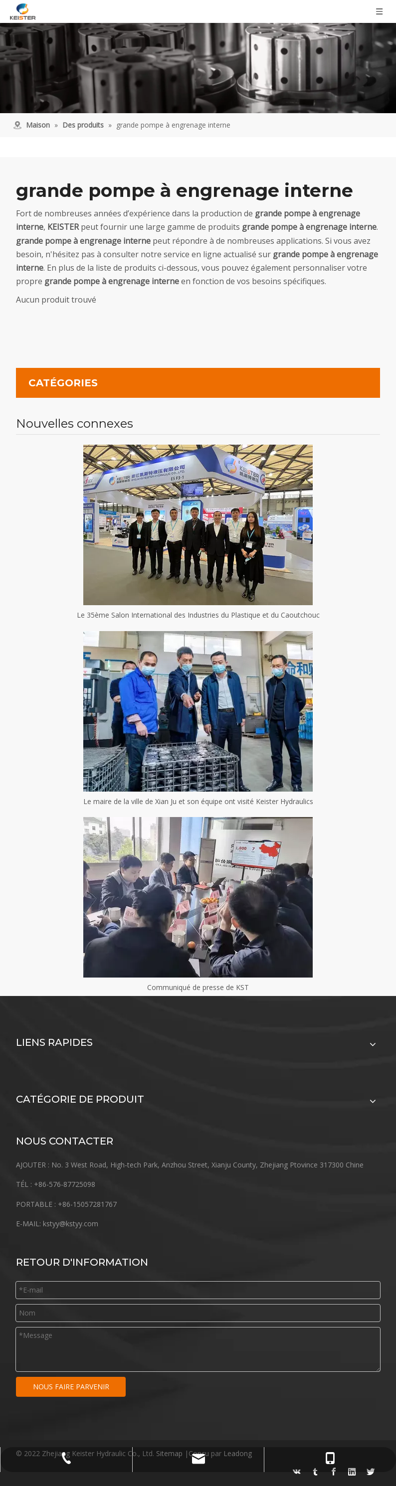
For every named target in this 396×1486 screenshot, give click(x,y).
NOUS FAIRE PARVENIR (71, 1386)
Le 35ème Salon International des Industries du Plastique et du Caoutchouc (198, 615)
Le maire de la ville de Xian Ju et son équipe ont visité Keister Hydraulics (198, 801)
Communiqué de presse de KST (198, 987)
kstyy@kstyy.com (70, 1223)
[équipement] (198, 56)
